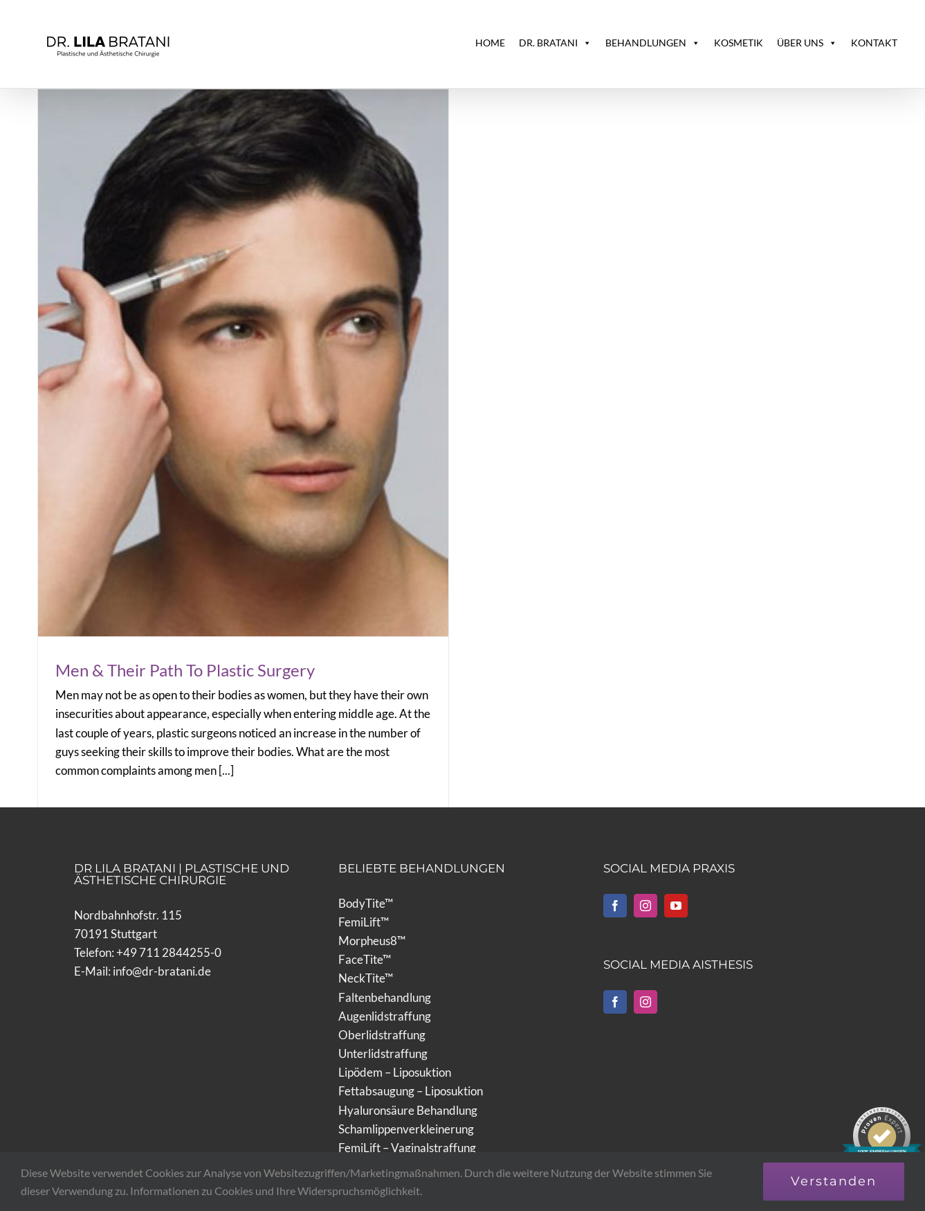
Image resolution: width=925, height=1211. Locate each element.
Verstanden (834, 1181)
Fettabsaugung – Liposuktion (410, 1063)
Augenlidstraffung (384, 987)
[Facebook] (615, 877)
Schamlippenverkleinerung (406, 1100)
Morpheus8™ (371, 912)
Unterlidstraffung (383, 1025)
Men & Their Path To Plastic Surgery (185, 670)
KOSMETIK (738, 42)
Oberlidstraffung (381, 1006)
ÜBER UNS (807, 43)
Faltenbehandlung (384, 969)
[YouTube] (676, 877)
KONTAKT (874, 42)
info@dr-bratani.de (162, 942)
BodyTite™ (365, 875)
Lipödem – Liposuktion (394, 1044)
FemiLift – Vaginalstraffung (407, 1119)
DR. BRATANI (555, 43)
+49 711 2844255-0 (168, 924)
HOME (490, 42)
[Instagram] (645, 877)
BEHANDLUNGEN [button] (652, 43)
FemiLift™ (363, 893)
